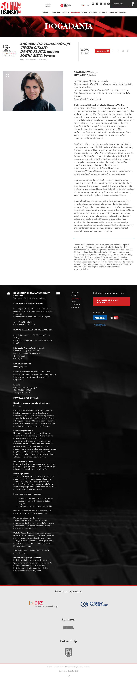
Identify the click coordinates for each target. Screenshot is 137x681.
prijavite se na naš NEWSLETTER (108, 301)
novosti (65, 12)
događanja (75, 12)
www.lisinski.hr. (19, 441)
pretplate (56, 12)
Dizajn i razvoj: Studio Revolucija (68, 671)
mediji (84, 12)
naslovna (46, 12)
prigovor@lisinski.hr (44, 506)
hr (83, 5)
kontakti (102, 12)
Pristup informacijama (118, 12)
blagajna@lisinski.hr (27, 325)
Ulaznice (103, 51)
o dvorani (93, 12)
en (88, 5)
